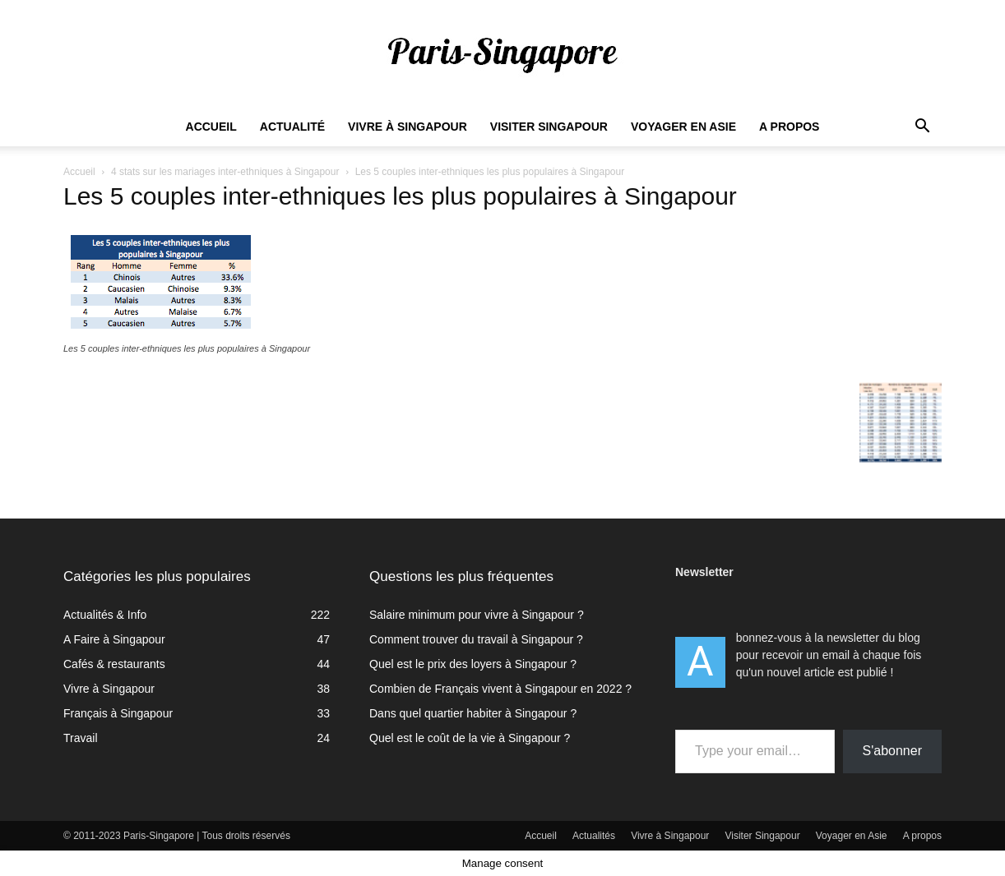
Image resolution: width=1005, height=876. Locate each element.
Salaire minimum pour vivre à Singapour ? (476, 614)
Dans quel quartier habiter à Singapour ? (473, 713)
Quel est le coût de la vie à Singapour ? (469, 738)
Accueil (211, 126)
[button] (922, 128)
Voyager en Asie (683, 126)
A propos (789, 126)
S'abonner (892, 751)
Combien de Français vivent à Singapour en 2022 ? (500, 688)
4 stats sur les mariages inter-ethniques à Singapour (225, 172)
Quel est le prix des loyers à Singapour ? (473, 664)
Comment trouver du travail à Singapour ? (476, 639)
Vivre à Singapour (407, 126)
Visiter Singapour (549, 126)
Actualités (593, 835)
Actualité (292, 126)
